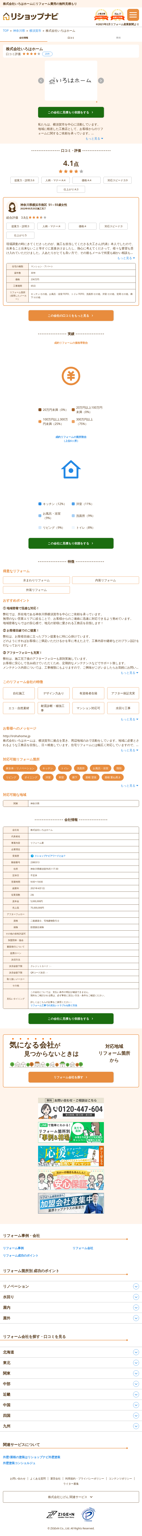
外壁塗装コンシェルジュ (19, 1463)
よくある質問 (38, 1478)
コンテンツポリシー (120, 1478)
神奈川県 (19, 31)
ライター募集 (71, 1483)
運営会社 (55, 1478)
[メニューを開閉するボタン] (133, 15)
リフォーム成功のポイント (20, 1255)
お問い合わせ (18, 1478)
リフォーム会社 (82, 1248)
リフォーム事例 (13, 1248)
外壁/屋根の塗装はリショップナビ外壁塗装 (31, 1457)
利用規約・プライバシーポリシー (84, 1478)
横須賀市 (35, 31)
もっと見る (94, 138)
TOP (6, 31)
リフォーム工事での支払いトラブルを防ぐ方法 (54, 1005)
